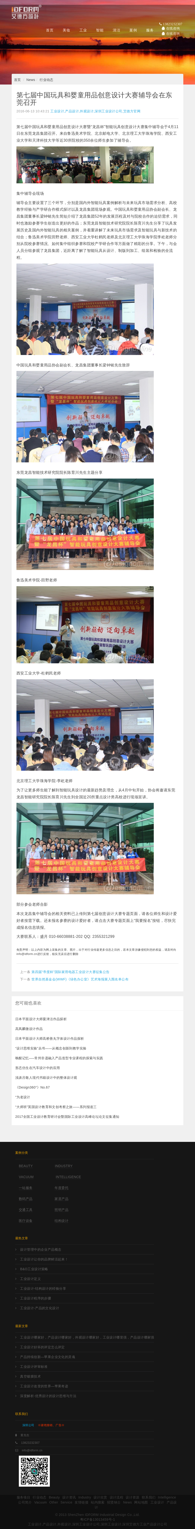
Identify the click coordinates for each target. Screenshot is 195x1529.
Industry (64, 1166)
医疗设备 (26, 1221)
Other (53, 1502)
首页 (17, 80)
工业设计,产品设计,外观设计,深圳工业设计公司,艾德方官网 (95, 111)
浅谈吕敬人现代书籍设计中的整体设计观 (46, 1077)
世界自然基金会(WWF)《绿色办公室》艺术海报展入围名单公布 (79, 979)
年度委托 (61, 1188)
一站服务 (26, 1188)
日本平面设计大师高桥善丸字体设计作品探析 (49, 1038)
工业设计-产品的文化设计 (39, 1308)
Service (66, 1502)
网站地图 (141, 1502)
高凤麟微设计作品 (29, 1029)
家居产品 (61, 1199)
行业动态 (46, 80)
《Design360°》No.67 (32, 1087)
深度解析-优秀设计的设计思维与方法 (48, 1396)
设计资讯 (69, 1497)
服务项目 (24, 1497)
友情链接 (81, 1502)
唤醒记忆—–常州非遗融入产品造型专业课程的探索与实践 (59, 1058)
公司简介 (25, 1502)
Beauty (26, 1166)
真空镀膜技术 (30, 1376)
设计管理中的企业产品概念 (40, 1249)
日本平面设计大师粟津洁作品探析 (41, 1019)
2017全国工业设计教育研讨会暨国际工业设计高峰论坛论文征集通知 (67, 1117)
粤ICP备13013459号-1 (97, 1519)
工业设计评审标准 (33, 1367)
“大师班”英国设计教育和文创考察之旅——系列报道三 (56, 1107)
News (30, 80)
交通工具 (26, 1210)
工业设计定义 (30, 1279)
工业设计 (157, 1502)
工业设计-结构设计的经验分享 (43, 1288)
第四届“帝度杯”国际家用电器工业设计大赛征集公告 (70, 972)
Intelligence (68, 1177)
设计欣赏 (100, 1497)
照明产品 (61, 1210)
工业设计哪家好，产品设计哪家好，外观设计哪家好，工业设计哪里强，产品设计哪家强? (87, 1337)
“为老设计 (22, 1097)
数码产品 (26, 1199)
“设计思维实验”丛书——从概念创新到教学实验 (51, 1048)
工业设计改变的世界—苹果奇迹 (44, 1386)
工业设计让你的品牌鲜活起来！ (44, 1259)
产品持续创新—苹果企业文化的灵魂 (47, 1357)
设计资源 (132, 1497)
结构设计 (61, 1221)
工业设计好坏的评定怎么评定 (42, 1347)
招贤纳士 (114, 1502)
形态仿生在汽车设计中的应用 (37, 1068)
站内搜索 (98, 1502)
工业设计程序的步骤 (35, 1298)
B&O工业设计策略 (34, 1269)
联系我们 (149, 1497)
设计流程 (116, 1497)
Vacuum (26, 1177)
